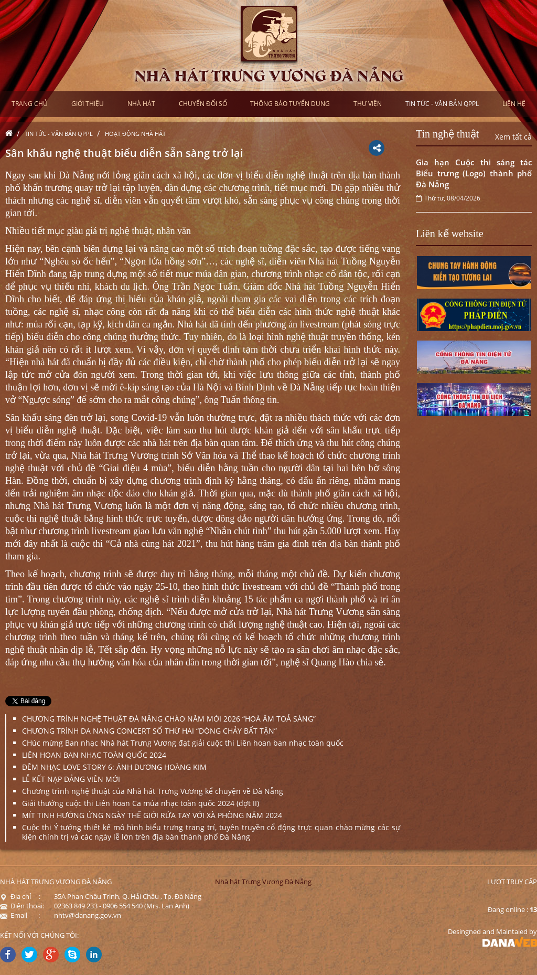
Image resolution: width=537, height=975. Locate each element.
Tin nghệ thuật (447, 134)
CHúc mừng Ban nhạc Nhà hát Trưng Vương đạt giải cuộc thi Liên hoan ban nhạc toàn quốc (182, 743)
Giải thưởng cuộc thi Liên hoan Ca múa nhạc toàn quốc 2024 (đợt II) (140, 803)
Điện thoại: (22, 905)
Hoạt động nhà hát (135, 133)
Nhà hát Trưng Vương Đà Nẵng (263, 881)
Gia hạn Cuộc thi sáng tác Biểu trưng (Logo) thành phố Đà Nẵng (474, 173)
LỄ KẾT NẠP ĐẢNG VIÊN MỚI (71, 779)
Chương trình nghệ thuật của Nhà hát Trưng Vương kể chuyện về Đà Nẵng (152, 791)
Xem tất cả (513, 137)
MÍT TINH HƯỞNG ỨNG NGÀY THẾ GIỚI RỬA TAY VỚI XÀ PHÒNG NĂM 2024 (152, 815)
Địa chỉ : (20, 896)
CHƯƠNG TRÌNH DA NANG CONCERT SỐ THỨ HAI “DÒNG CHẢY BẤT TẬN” (149, 731)
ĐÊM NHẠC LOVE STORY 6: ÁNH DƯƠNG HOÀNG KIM (114, 767)
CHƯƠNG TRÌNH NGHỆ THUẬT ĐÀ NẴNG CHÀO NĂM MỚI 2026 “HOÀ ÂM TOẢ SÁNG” (169, 719)
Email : (20, 915)
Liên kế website (450, 233)
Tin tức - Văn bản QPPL (59, 133)
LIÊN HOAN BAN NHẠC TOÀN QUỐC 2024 (94, 755)
